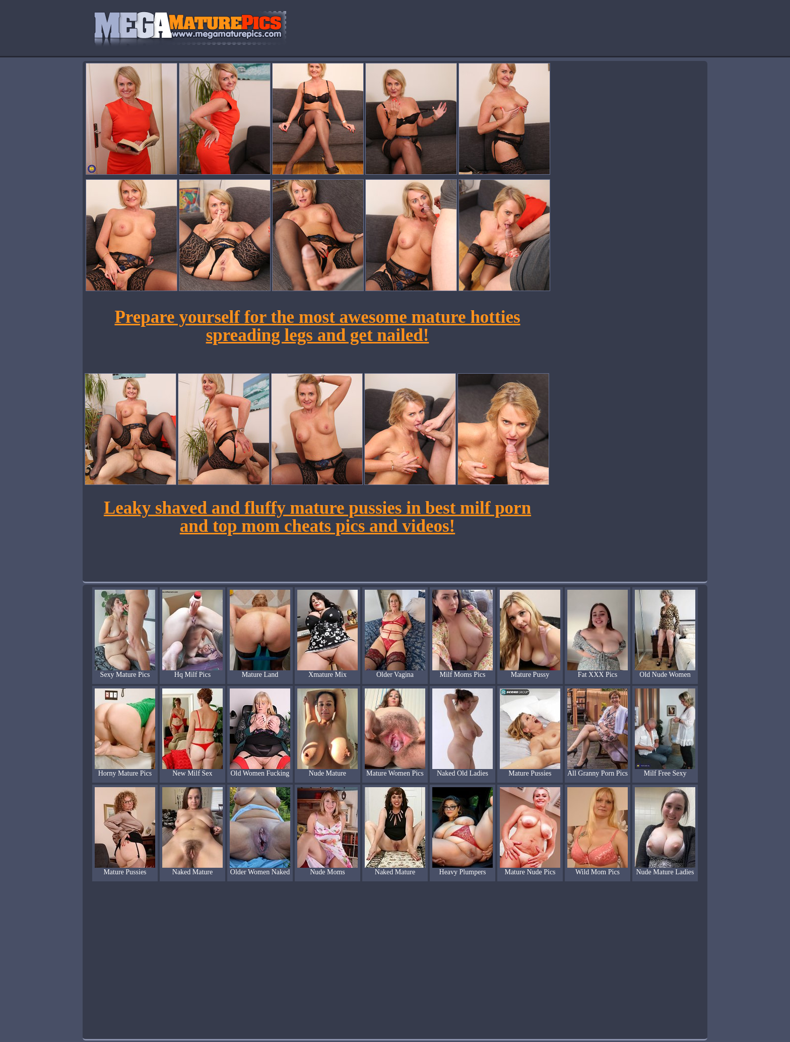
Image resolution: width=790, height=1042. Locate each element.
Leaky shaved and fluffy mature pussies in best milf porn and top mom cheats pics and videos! (317, 517)
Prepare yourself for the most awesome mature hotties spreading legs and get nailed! (317, 326)
